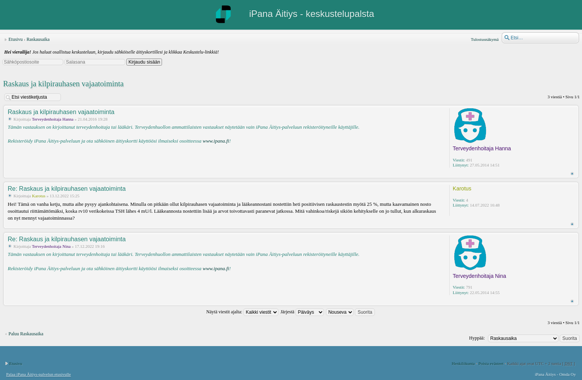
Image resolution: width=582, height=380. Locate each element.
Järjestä (302, 311)
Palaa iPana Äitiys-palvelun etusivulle (38, 374)
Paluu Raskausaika (25, 333)
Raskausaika (38, 39)
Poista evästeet (490, 363)
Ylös (572, 174)
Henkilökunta (463, 363)
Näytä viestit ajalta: (242, 311)
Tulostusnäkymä (485, 39)
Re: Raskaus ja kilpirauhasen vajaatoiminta (67, 188)
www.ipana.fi (215, 141)
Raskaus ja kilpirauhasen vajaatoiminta (63, 83)
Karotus (39, 195)
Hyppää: (477, 338)
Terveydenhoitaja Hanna (53, 119)
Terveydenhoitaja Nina (51, 246)
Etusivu (15, 39)
